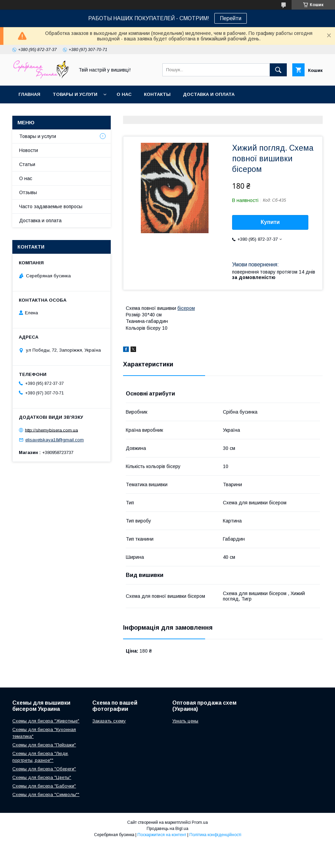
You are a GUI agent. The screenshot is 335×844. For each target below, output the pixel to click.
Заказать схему (109, 720)
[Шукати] (278, 69)
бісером (186, 308)
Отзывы (28, 192)
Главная (29, 94)
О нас (124, 94)
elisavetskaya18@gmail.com (54, 439)
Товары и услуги (75, 94)
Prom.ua (200, 822)
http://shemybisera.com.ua (51, 429)
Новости (28, 150)
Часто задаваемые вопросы (50, 206)
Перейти (230, 18)
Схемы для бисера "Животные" (45, 720)
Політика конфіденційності (215, 834)
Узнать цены (185, 720)
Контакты (157, 94)
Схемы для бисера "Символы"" (45, 794)
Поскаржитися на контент (161, 834)
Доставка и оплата (208, 94)
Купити (270, 222)
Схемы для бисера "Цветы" (41, 777)
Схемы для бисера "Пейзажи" (44, 744)
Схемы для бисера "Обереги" (44, 768)
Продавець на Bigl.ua (167, 828)
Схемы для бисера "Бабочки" (44, 786)
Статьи (27, 164)
